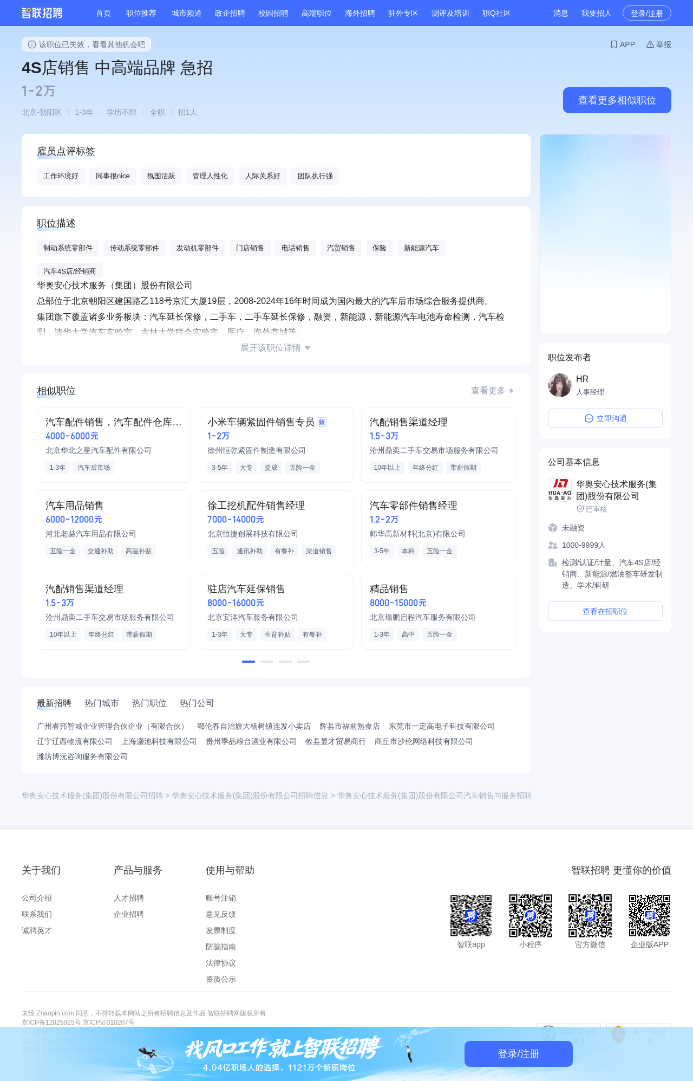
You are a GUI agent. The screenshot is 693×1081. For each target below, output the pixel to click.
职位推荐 (141, 13)
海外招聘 (360, 13)
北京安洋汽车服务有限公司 (252, 617)
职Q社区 (496, 13)
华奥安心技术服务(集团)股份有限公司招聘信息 (250, 795)
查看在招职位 (605, 611)
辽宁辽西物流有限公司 (75, 741)
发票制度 (221, 930)
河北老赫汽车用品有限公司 (90, 533)
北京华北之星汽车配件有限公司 (98, 450)
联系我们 (37, 914)
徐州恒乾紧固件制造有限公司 (256, 450)
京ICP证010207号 (109, 1022)
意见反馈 (221, 914)
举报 (663, 44)
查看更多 (488, 390)
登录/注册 (647, 13)
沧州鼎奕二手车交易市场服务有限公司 (434, 450)
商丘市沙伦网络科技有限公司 (424, 741)
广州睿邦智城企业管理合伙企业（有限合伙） (112, 726)
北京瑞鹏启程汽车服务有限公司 (423, 617)
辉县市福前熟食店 (349, 726)
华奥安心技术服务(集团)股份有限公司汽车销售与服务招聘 (434, 795)
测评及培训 (450, 13)
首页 (103, 13)
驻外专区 (403, 13)
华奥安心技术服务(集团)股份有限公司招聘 (92, 795)
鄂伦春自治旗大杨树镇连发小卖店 (254, 726)
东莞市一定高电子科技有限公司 (442, 726)
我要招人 (596, 13)
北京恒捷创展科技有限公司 (252, 533)
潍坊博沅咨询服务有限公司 (82, 756)
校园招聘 (273, 13)
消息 (560, 13)
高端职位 (317, 13)
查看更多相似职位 (617, 100)
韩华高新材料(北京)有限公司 (418, 533)
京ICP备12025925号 (51, 1022)
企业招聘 (129, 914)
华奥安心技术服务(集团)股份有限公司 (616, 490)
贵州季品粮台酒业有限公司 (251, 741)
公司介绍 (37, 898)
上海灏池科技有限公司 (159, 741)
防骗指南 (221, 946)
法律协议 (221, 963)
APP (627, 44)
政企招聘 (230, 13)
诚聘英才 (37, 930)
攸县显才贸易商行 (335, 741)
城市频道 (187, 13)
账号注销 (221, 898)
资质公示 (221, 979)
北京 (29, 112)
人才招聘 (129, 898)
